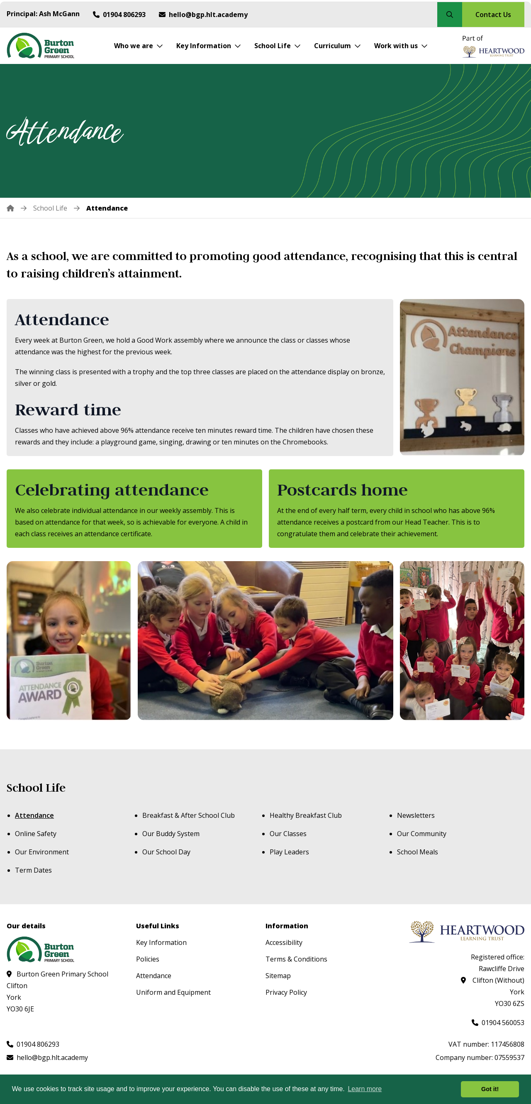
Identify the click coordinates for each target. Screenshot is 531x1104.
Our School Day (166, 851)
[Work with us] (401, 45)
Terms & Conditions (296, 959)
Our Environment (42, 851)
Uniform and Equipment (173, 992)
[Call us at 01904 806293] (119, 14)
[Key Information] (208, 45)
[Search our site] (449, 14)
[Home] (17, 208)
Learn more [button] (365, 1088)
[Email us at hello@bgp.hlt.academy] (203, 14)
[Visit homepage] (43, 45)
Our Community (421, 833)
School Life (36, 787)
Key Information (161, 942)
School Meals (417, 851)
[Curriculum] (337, 45)
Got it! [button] (490, 1089)
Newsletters (416, 815)
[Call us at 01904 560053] (498, 1023)
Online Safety (35, 833)
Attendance (34, 815)
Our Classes (288, 833)
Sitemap (278, 975)
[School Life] (277, 45)
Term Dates (33, 870)
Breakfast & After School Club (188, 815)
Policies (147, 959)
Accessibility (284, 942)
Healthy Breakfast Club (306, 815)
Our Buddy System (171, 833)
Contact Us (493, 14)
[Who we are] (138, 45)
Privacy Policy (286, 992)
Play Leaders (289, 851)
